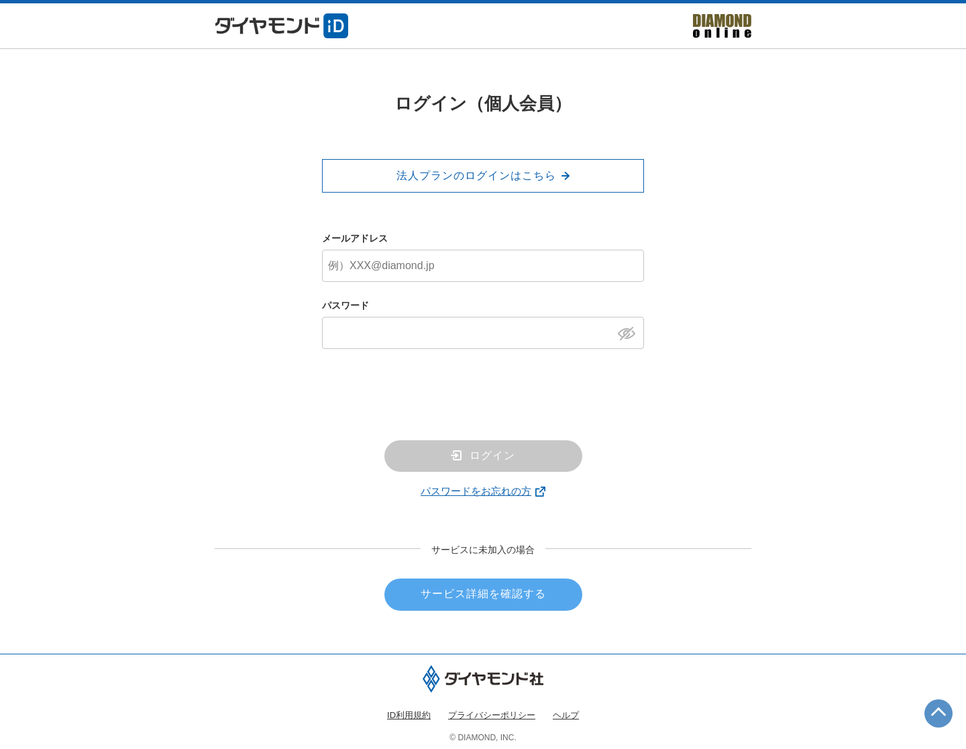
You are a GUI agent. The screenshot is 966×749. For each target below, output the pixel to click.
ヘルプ (566, 715)
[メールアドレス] (483, 266)
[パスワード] (483, 333)
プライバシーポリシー (491, 715)
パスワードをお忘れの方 (476, 491)
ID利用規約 (409, 715)
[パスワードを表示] (630, 332)
